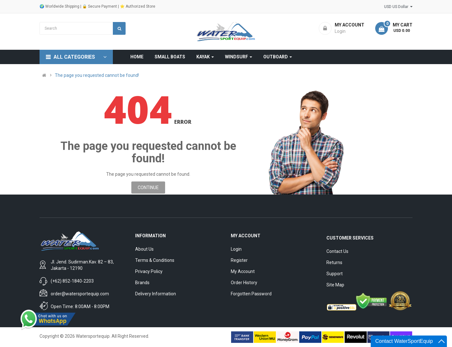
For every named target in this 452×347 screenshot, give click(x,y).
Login (236, 249)
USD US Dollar (398, 6)
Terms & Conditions (154, 260)
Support (334, 273)
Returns (334, 262)
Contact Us (337, 251)
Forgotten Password (251, 293)
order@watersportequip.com (80, 293)
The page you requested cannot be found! (97, 75)
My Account (243, 271)
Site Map (335, 284)
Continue (148, 187)
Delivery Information (155, 293)
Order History (244, 282)
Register (239, 260)
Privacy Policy (149, 271)
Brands (142, 282)
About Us (144, 249)
